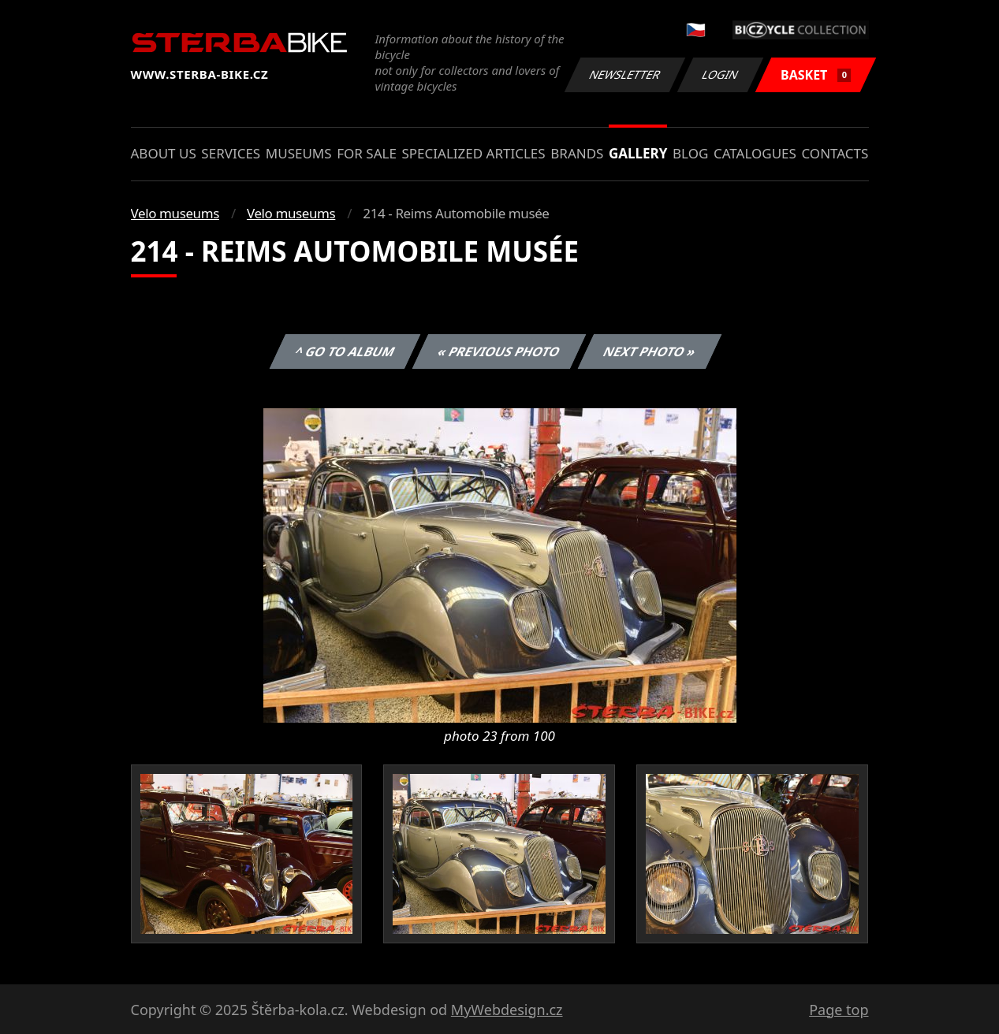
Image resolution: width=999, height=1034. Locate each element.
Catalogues (755, 153)
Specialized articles (473, 153)
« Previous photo (499, 351)
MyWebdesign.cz (507, 1009)
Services (230, 153)
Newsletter (625, 74)
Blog (690, 153)
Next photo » (649, 351)
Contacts (834, 153)
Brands (576, 153)
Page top (838, 1009)
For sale (367, 153)
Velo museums (175, 213)
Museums (299, 153)
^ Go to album (345, 351)
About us (163, 153)
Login (720, 74)
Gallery (638, 153)
